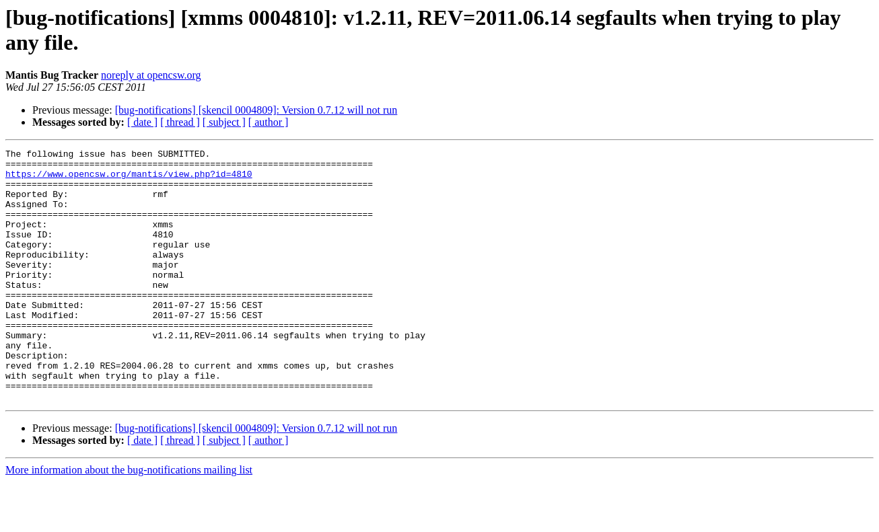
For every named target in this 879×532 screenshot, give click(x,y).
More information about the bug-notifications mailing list (128, 520)
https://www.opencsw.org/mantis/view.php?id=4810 (128, 180)
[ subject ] (224, 122)
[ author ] (268, 122)
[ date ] (142, 122)
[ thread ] (180, 122)
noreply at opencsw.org (151, 75)
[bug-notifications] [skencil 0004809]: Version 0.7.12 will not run (256, 110)
